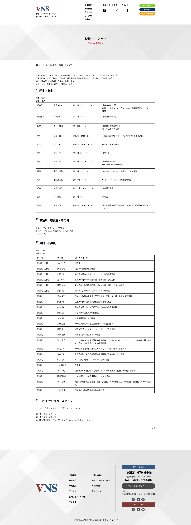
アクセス (88, 12)
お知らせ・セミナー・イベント (115, 5)
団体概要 (88, 5)
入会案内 (147, 9)
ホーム (40, 65)
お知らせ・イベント (77, 497)
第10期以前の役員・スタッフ (48, 420)
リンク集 (88, 16)
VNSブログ (147, 5)
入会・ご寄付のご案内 (101, 480)
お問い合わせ (147, 14)
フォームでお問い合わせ (138, 486)
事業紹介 (72, 480)
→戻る (152, 428)
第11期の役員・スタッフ (46, 417)
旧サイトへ (96, 491)
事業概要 (88, 9)
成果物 (87, 19)
